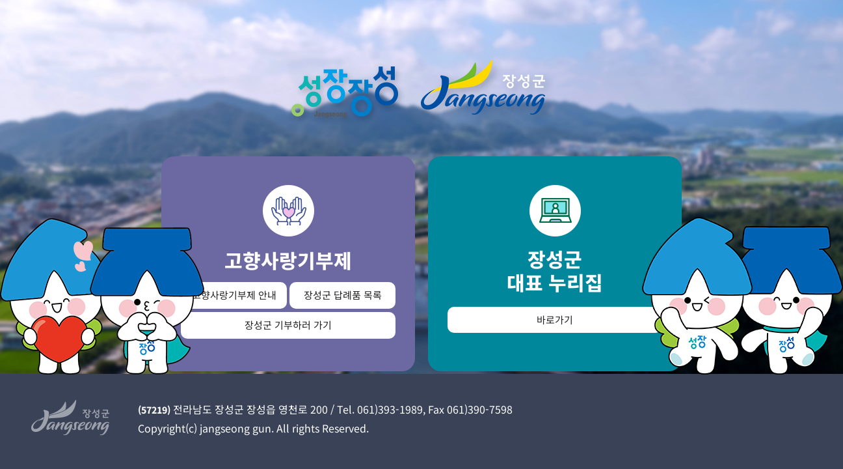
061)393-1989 (390, 409)
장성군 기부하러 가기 (288, 325)
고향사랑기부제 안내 (234, 295)
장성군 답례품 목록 (343, 295)
